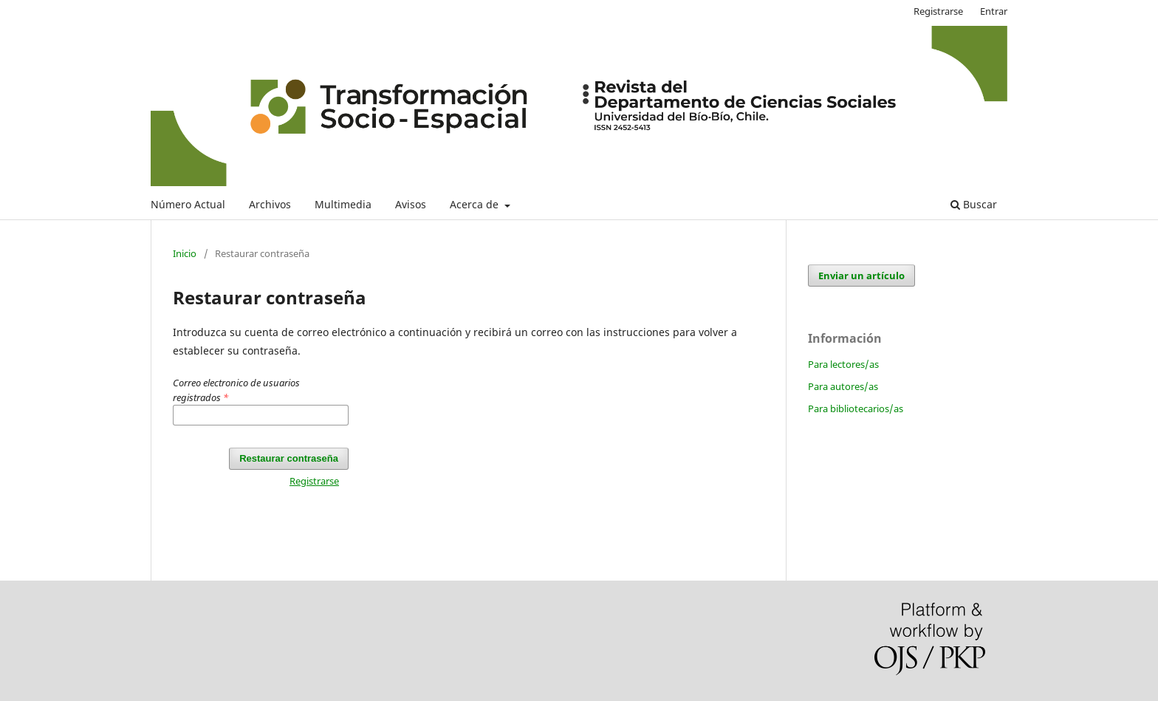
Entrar (993, 11)
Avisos (410, 204)
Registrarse (938, 11)
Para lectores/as (843, 364)
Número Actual (188, 204)
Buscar (973, 204)
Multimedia (343, 204)
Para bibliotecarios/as (855, 408)
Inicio (184, 253)
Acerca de (475, 204)
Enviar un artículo (861, 275)
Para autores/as (843, 386)
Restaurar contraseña (288, 458)
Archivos (270, 204)
